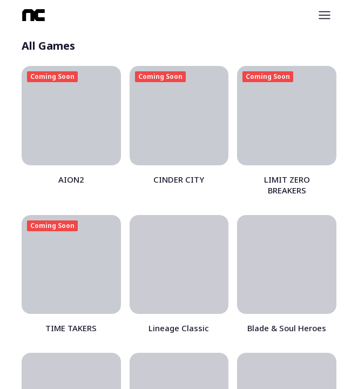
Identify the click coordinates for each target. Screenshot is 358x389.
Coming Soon (52, 76)
